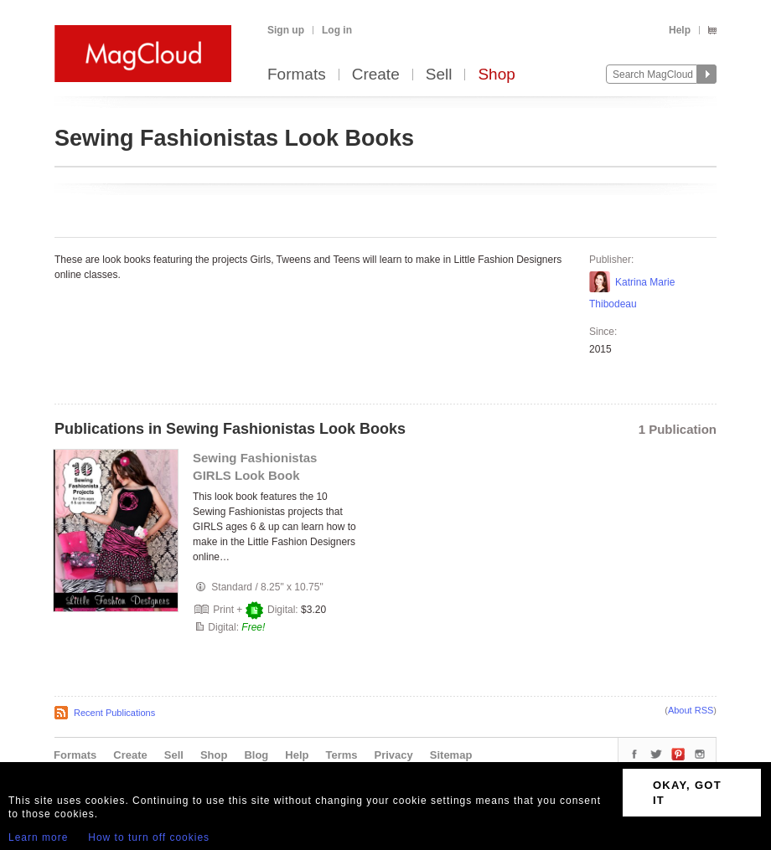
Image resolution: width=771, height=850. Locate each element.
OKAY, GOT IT (687, 792)
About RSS (690, 710)
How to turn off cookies (149, 837)
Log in (337, 30)
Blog (256, 755)
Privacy (394, 755)
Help (680, 30)
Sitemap (451, 755)
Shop (496, 75)
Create (376, 75)
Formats (296, 75)
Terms (341, 755)
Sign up (285, 30)
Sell (439, 75)
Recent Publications (114, 713)
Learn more (38, 837)
